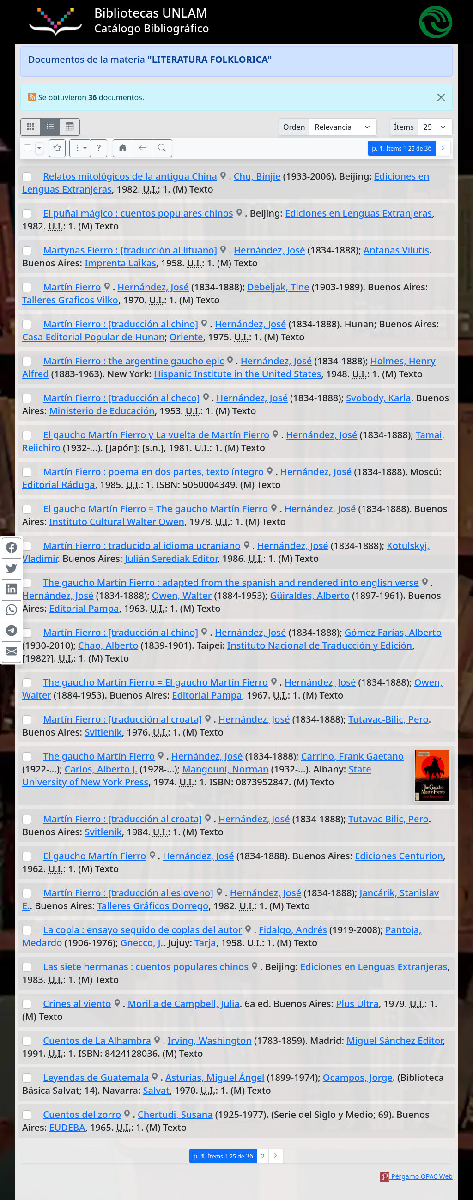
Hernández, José (269, 250)
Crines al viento (77, 1003)
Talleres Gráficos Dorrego (152, 905)
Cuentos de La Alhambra (97, 1040)
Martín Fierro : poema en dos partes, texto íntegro (153, 471)
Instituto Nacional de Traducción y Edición (319, 645)
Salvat (156, 1090)
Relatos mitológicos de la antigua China (130, 176)
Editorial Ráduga (58, 484)
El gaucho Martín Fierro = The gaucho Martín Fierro (155, 508)
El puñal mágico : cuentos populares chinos (138, 213)
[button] (99, 148)
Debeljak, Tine (278, 287)
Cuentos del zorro (82, 1114)
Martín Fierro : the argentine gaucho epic (133, 361)
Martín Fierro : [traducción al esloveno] (128, 892)
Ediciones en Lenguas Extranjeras (358, 213)
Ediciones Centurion (399, 856)
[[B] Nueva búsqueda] (162, 148)
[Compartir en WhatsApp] (11, 610)
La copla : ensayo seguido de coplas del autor (142, 929)
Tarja (205, 942)
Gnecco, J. (142, 942)
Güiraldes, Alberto (309, 595)
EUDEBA (67, 1127)
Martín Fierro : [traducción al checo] (121, 398)
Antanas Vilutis (396, 250)
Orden (294, 127)
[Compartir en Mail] (11, 652)
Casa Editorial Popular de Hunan (93, 337)
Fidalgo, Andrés (293, 929)
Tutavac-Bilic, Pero (388, 719)
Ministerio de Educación (101, 410)
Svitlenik (103, 732)
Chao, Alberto (108, 645)
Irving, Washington (210, 1040)
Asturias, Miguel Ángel (214, 1077)
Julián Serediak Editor (171, 558)
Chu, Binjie (257, 176)
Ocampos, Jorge (358, 1077)
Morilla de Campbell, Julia (183, 1003)
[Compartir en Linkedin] (11, 589)
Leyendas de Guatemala (96, 1077)
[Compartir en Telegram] (11, 631)
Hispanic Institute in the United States (237, 374)
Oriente (186, 337)
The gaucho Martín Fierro (99, 756)
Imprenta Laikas (120, 263)
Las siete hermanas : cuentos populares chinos (146, 966)
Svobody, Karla (378, 398)
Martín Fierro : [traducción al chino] (120, 324)
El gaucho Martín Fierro (94, 856)
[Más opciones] (80, 148)
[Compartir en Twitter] (11, 568)
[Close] (441, 97)
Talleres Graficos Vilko (70, 300)
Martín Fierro (72, 287)
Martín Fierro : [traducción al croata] (122, 719)
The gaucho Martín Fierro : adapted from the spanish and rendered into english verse (231, 582)
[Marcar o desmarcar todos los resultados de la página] (27, 147)
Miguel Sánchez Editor (394, 1040)
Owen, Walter (182, 595)
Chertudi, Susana (175, 1114)
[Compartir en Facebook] (11, 548)
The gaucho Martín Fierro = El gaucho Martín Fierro (155, 682)
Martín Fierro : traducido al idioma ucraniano (141, 545)
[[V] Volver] (143, 148)
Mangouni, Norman (225, 769)
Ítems (404, 127)
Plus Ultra (357, 1003)
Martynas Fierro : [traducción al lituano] (130, 250)
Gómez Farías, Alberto (393, 632)
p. (401, 148)
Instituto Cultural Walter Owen (116, 521)
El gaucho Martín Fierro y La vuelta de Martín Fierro (156, 434)
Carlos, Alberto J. (101, 769)
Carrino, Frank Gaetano (352, 756)
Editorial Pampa (84, 608)
